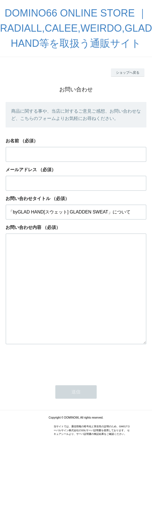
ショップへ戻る (127, 73)
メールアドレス (21, 169)
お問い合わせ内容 (23, 227)
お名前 (12, 140)
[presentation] (48, 385)
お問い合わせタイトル (28, 198)
